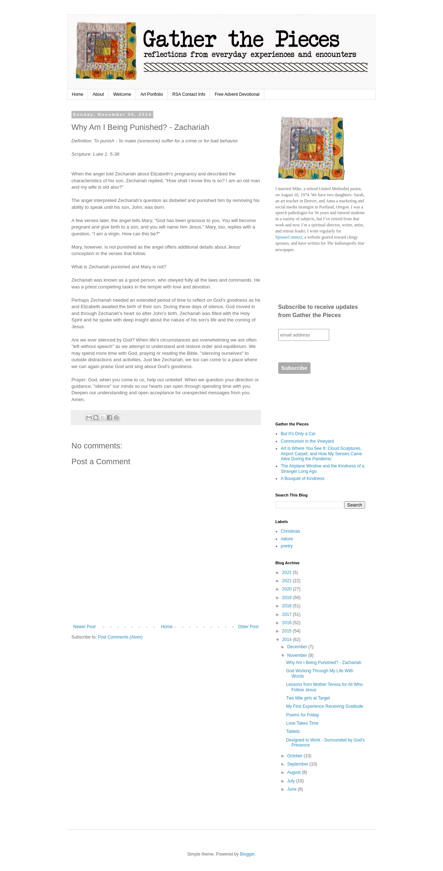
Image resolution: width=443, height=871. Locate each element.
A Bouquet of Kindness (302, 478)
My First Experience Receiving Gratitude (324, 706)
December (297, 646)
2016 (287, 622)
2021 (287, 580)
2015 (287, 631)
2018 (287, 605)
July (291, 780)
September (298, 764)
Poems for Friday (302, 714)
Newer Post (84, 626)
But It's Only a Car (298, 433)
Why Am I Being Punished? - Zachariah (323, 662)
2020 (287, 589)
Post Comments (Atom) (120, 637)
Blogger (247, 854)
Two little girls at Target (308, 698)
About (98, 94)
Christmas (290, 531)
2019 (287, 597)
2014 (287, 639)
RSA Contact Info (188, 94)
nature (287, 538)
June (292, 789)
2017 (287, 614)
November (297, 655)
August (294, 772)
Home (77, 94)
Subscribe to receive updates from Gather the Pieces (318, 311)
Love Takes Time (302, 723)
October (295, 755)
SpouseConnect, (289, 237)
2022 (287, 572)
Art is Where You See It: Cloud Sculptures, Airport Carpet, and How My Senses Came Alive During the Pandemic (321, 453)
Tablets (293, 731)
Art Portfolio (151, 94)
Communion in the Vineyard (307, 441)
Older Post (248, 626)
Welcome (122, 94)
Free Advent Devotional (237, 94)
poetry (287, 546)
